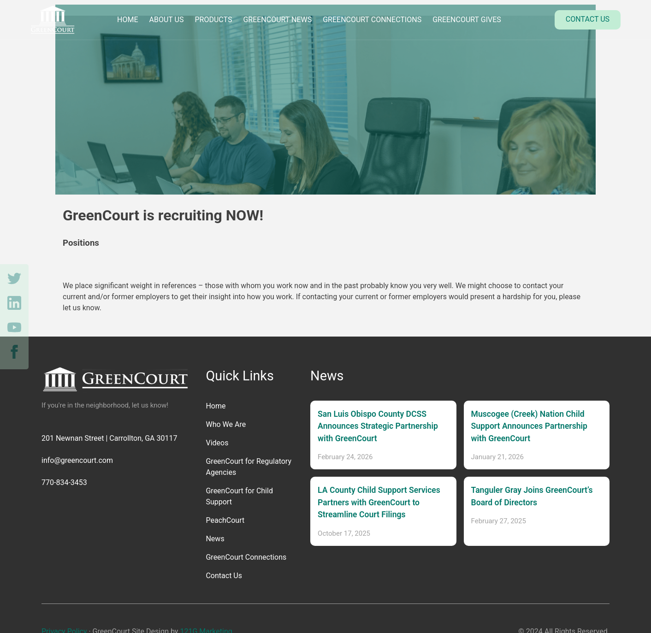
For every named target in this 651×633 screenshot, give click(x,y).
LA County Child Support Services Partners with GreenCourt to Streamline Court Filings (379, 502)
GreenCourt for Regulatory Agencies (248, 467)
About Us (166, 19)
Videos (217, 442)
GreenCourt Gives (466, 19)
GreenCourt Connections (372, 19)
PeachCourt (225, 520)
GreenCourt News (277, 19)
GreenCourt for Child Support (239, 496)
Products (213, 19)
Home (127, 19)
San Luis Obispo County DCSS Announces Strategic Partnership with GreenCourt (378, 426)
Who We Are (226, 424)
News (215, 538)
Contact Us (588, 19)
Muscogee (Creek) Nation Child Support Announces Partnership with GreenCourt (529, 426)
